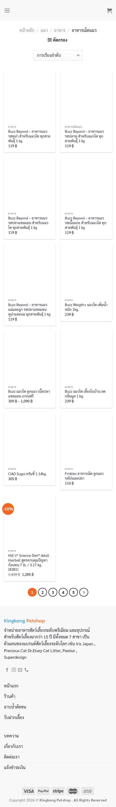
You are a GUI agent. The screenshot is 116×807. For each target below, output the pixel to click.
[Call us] (26, 670)
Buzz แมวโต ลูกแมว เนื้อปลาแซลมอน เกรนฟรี (29, 393)
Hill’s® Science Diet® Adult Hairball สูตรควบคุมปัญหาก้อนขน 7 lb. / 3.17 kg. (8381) (28, 562)
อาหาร (60, 30)
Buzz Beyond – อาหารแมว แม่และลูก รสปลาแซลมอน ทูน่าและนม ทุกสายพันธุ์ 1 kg (29, 309)
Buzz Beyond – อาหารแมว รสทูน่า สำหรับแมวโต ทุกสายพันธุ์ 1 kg (29, 136)
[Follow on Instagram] (14, 670)
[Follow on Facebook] (7, 670)
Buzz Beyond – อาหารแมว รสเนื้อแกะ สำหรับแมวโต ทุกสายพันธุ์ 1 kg (85, 222)
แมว (44, 30)
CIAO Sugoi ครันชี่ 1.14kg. (27, 473)
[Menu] (7, 10)
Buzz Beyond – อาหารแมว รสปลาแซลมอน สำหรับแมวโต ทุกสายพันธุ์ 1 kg (28, 222)
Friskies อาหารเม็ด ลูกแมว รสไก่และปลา (84, 475)
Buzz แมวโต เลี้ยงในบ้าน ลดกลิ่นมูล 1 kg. (85, 393)
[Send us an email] (20, 670)
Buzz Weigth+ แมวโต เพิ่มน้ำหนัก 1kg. (86, 307)
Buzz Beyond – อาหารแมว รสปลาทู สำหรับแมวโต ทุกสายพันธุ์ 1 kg (84, 136)
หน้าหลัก (26, 30)
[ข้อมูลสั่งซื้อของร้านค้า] (58, 55)
